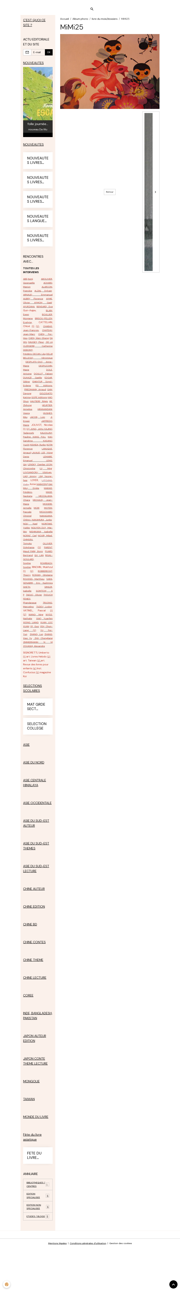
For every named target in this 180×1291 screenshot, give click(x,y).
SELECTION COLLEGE (37, 762)
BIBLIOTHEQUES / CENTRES (38, 1221)
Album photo (80, 22)
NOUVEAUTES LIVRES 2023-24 (38, 184)
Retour (110, 195)
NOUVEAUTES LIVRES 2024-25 (38, 204)
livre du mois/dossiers (105, 22)
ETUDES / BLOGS (38, 1257)
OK (48, 56)
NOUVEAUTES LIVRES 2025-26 (38, 243)
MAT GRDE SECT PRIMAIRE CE (36, 743)
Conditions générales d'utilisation (88, 1286)
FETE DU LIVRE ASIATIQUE (36, 1192)
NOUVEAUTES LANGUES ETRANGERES (38, 223)
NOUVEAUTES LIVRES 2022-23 (38, 165)
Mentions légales (55, 1286)
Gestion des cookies (123, 1286)
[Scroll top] (173, 1284)
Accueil (64, 22)
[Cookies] (7, 1284)
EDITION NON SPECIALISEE (38, 1245)
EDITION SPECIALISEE (38, 1233)
